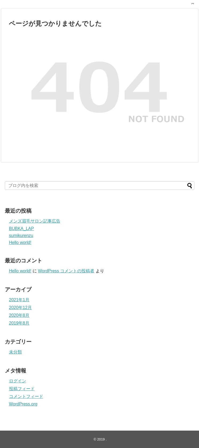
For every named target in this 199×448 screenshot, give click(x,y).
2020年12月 (20, 307)
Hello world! (20, 242)
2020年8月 (19, 315)
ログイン (17, 381)
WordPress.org (23, 404)
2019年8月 (19, 323)
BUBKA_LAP (21, 228)
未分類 (15, 352)
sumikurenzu (21, 235)
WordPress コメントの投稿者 (66, 271)
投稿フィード (22, 388)
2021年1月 (19, 300)
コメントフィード (26, 396)
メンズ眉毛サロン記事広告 (34, 221)
